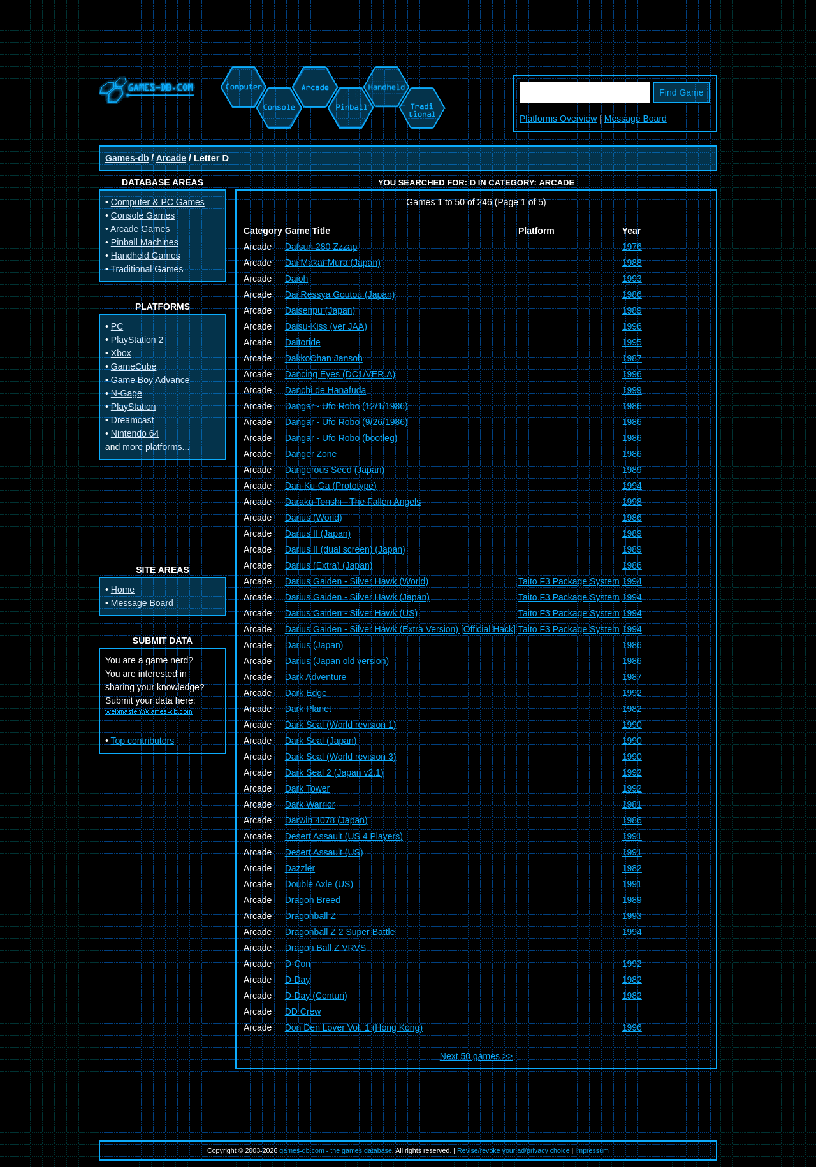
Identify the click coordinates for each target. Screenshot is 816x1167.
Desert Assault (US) (324, 852)
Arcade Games (140, 229)
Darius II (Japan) (318, 533)
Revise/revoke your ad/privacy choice (513, 1150)
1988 (632, 262)
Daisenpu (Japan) (320, 310)
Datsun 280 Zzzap (321, 247)
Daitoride (303, 342)
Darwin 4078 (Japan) (326, 820)
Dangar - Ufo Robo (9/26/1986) (346, 422)
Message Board (635, 118)
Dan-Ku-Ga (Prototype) (331, 486)
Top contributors (143, 741)
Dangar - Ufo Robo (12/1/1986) (346, 406)
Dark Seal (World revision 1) (341, 725)
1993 (632, 278)
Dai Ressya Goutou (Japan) (340, 294)
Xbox (121, 353)
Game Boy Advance (150, 380)
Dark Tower (307, 788)
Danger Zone (311, 454)
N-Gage (126, 393)
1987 (632, 358)
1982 (632, 709)
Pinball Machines (144, 242)
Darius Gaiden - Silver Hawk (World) (356, 581)
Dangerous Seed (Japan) (334, 470)
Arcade (171, 158)
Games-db (127, 158)
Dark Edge (306, 693)
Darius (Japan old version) (337, 661)
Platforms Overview (558, 118)
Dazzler (300, 868)
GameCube (134, 366)
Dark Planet (308, 709)
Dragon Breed (312, 900)
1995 (632, 342)
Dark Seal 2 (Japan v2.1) (334, 772)
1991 (632, 836)
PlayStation (133, 407)
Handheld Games (145, 255)
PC (117, 326)
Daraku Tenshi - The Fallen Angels (353, 502)
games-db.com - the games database (335, 1150)
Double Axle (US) (319, 884)
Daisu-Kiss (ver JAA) (326, 326)
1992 (632, 693)
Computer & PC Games (158, 202)
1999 (632, 390)
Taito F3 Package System (569, 581)
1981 (632, 804)
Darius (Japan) (314, 645)
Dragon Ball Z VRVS (325, 948)
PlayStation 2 (137, 340)
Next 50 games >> (476, 1056)
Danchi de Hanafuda (326, 390)
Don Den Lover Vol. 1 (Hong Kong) (354, 1027)
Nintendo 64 (135, 433)
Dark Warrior (310, 804)
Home (123, 589)
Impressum (592, 1150)
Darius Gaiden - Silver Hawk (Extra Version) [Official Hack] (400, 629)
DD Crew (303, 1011)
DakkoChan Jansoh (324, 358)
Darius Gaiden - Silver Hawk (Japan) (357, 597)
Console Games (143, 215)
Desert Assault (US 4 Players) (344, 836)
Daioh (297, 278)
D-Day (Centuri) (316, 995)
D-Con (297, 964)
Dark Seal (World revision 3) (341, 756)
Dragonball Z (310, 916)
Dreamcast (132, 420)
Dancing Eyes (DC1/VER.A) (340, 374)
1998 (632, 502)
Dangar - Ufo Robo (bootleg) (341, 438)
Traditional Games (147, 269)
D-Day (297, 980)
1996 (632, 326)
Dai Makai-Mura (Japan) (333, 262)
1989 (632, 310)
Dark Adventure (316, 677)
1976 (632, 247)
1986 (632, 294)
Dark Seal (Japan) (321, 741)
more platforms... (155, 447)
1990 (632, 725)
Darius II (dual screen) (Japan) (345, 549)
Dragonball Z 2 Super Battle (340, 932)
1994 (632, 486)
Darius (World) (313, 517)
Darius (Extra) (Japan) (329, 565)
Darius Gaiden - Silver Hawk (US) (351, 613)
